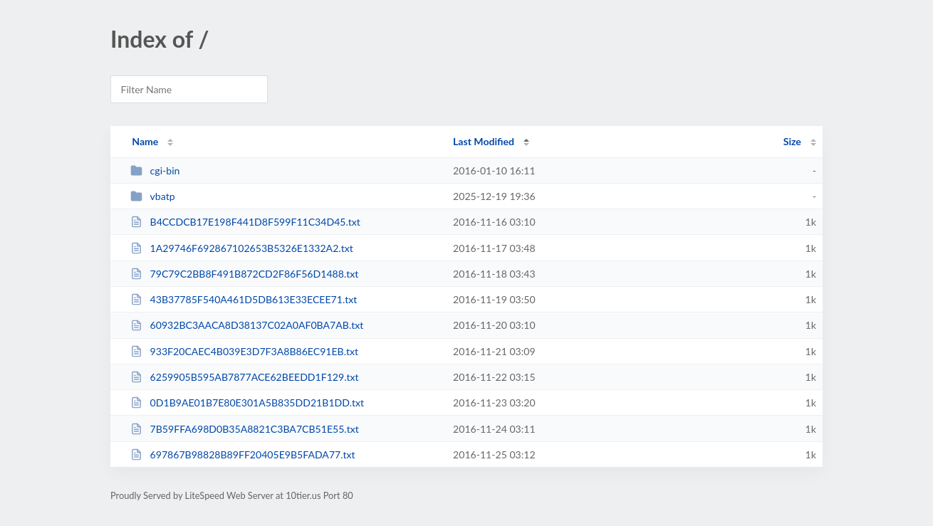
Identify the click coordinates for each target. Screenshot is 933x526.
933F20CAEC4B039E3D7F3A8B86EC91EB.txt (244, 351)
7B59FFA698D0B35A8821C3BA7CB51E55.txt (244, 429)
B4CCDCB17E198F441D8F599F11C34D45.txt (245, 222)
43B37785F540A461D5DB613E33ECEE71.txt (243, 299)
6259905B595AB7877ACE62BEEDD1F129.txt (244, 377)
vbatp (152, 196)
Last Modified (483, 141)
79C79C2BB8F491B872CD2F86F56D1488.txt (244, 274)
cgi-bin (154, 170)
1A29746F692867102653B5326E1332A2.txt (241, 248)
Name (145, 141)
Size (792, 141)
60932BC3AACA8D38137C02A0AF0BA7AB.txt (246, 325)
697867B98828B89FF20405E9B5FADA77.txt (242, 454)
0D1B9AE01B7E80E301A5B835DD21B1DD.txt (247, 402)
